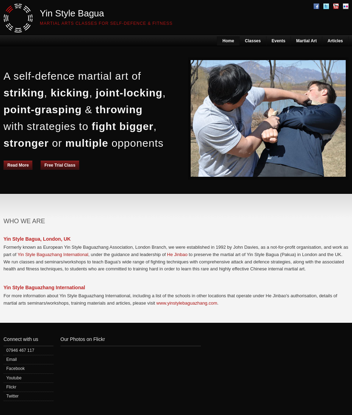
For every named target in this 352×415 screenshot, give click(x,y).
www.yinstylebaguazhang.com (186, 303)
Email (11, 359)
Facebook (15, 368)
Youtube (14, 378)
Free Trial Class (59, 165)
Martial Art (306, 40)
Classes (253, 40)
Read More (18, 165)
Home (228, 40)
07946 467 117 (20, 350)
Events (278, 40)
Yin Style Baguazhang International (52, 254)
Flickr (11, 387)
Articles (335, 40)
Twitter (12, 396)
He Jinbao (177, 254)
